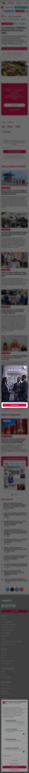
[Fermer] (25, 367)
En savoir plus (14, 405)
